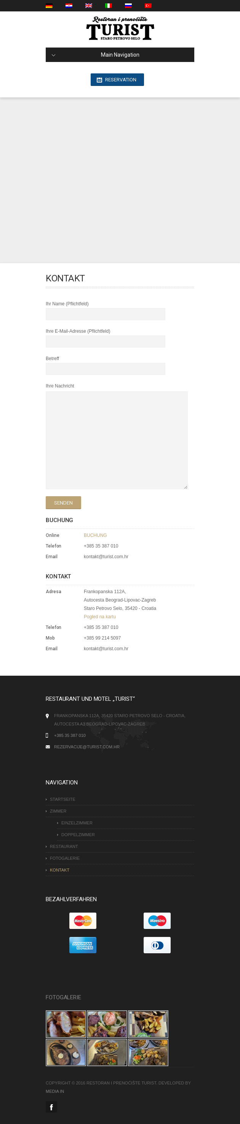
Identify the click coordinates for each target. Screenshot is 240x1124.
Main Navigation (95, 55)
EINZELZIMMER (77, 823)
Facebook (51, 1107)
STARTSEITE (62, 799)
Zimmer (58, 811)
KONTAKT (59, 870)
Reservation (120, 80)
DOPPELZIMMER (78, 834)
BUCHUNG (95, 535)
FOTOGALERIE (65, 858)
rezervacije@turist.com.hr (87, 747)
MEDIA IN (55, 1091)
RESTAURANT (64, 846)
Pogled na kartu (100, 616)
